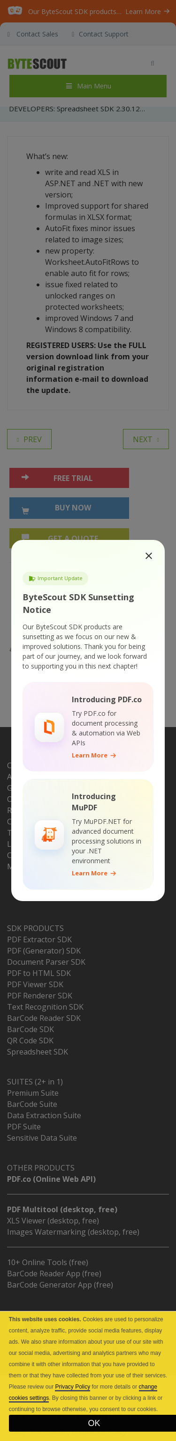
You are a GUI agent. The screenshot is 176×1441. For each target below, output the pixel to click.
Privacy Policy (72, 1386)
